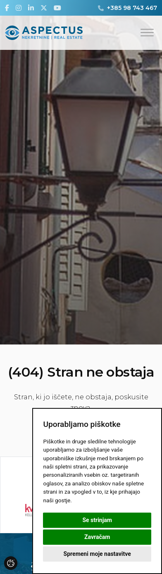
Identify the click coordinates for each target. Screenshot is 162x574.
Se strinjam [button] (97, 520)
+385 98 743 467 (132, 8)
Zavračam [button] (97, 537)
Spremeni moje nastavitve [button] (97, 554)
